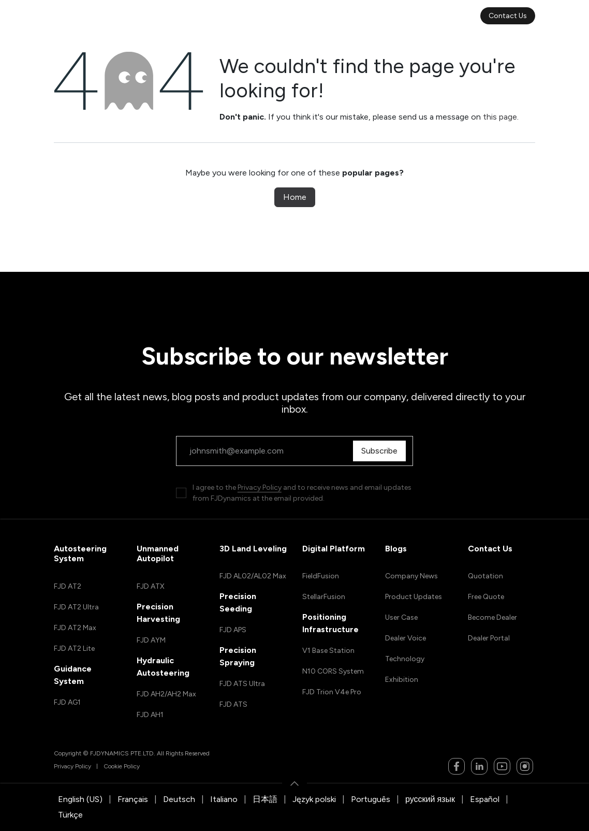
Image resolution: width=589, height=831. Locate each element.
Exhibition (401, 679)
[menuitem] (174, 15)
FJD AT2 (67, 586)
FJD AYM (151, 640)
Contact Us (508, 15)
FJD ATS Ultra (242, 683)
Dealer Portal (489, 638)
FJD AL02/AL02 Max (252, 576)
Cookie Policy (122, 766)
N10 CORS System (333, 671)
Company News (411, 576)
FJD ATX (151, 586)
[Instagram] (525, 766)
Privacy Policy (260, 487)
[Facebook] (456, 766)
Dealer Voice (405, 638)
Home (294, 197)
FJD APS (232, 629)
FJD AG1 (67, 702)
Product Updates (413, 596)
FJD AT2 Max (75, 627)
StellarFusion (323, 596)
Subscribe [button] (382, 451)
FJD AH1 (150, 714)
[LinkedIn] (479, 766)
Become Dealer (492, 617)
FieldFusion (320, 576)
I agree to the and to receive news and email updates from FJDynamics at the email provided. (302, 493)
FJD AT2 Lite (74, 648)
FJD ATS (233, 704)
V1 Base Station (328, 650)
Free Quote (486, 596)
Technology (404, 658)
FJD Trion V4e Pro (331, 692)
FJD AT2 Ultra (76, 607)
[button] (294, 783)
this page (500, 117)
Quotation (485, 576)
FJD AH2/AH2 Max (166, 694)
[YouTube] (502, 766)
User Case (401, 617)
